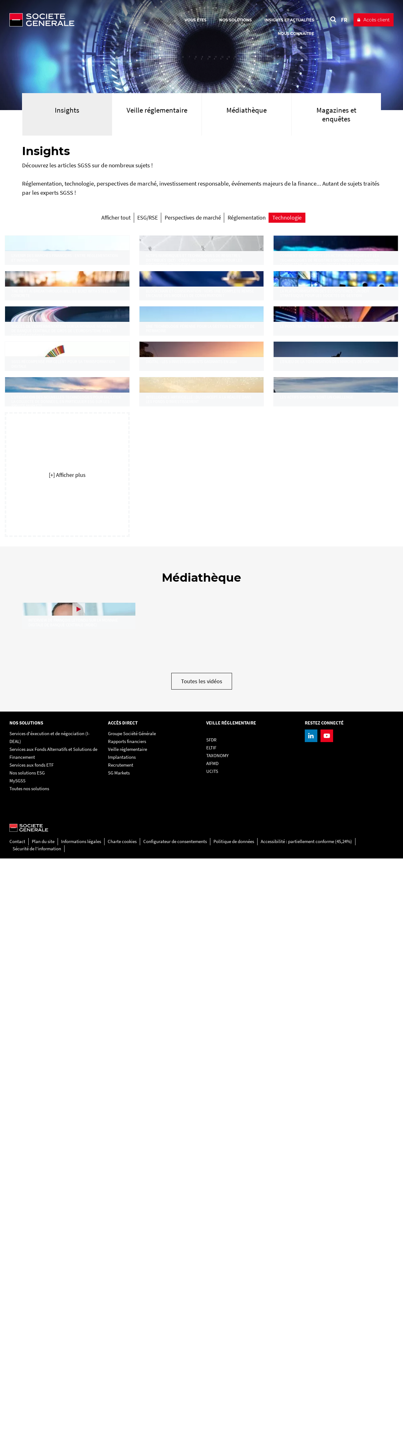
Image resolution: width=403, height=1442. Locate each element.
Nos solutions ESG (27, 1356)
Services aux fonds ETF (31, 1348)
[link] (67, 302)
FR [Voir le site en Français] (344, 19)
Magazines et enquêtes (336, 114)
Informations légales (81, 1425)
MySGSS (17, 1364)
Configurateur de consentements (175, 1425)
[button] (67, 973)
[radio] (72, 220)
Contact (17, 1425)
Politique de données (233, 1425)
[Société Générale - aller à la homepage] (78, 19)
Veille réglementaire (157, 110)
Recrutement (120, 1348)
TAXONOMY (217, 1339)
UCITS (212, 1355)
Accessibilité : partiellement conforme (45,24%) (306, 1425)
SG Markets (119, 1356)
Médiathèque (246, 110)
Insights (67, 110)
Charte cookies (122, 1425)
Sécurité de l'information (37, 1432)
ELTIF (211, 1331)
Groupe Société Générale (132, 1317)
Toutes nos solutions (29, 1372)
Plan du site (43, 1425)
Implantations (122, 1341)
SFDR (211, 1323)
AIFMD (212, 1347)
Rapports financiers (127, 1325)
